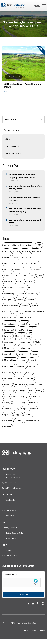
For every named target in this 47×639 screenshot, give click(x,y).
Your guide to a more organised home (25, 221)
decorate (29, 281)
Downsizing (9, 293)
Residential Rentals (9, 550)
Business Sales (8, 515)
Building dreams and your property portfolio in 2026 (22, 176)
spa (5, 396)
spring (14, 396)
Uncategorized (13, 153)
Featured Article (14, 146)
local (28, 336)
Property (33, 366)
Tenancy (7, 408)
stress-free (35, 396)
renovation (9, 378)
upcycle (7, 414)
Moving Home (10, 360)
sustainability (19, 402)
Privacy (33, 630)
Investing (33, 323)
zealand (7, 426)
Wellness (8, 420)
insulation (24, 317)
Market (38, 342)
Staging (24, 396)
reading (7, 372)
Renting (7, 384)
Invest (22, 323)
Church (7, 275)
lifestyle (18, 336)
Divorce (21, 287)
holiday (7, 311)
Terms (26, 630)
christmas (35, 269)
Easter (21, 293)
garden (25, 305)
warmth (28, 414)
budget (34, 263)
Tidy (17, 408)
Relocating (19, 372)
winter (18, 420)
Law (31, 329)
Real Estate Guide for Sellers (13, 533)
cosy (17, 275)
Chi (25, 269)
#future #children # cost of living (18, 245)
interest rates (10, 323)
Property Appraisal (9, 527)
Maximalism (9, 348)
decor (18, 281)
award (6, 257)
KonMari (21, 329)
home (17, 311)
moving (35, 354)
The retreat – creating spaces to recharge (25, 198)
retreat (32, 384)
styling (7, 402)
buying (7, 269)
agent (15, 251)
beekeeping (9, 263)
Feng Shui (8, 299)
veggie (18, 414)
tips (24, 408)
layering (7, 336)
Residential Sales (9, 500)
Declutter (8, 281)
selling (39, 390)
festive (20, 299)
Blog (7, 138)
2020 (39, 245)
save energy (9, 390)
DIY (29, 287)
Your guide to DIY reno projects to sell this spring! (25, 210)
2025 (6, 251)
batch (15, 257)
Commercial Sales (9, 510)
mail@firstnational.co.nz (12, 488)
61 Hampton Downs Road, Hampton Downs (22, 85)
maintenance (10, 342)
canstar (17, 269)
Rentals (30, 378)
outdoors (21, 366)
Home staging (10, 317)
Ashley (25, 251)
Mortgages (23, 354)
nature (23, 360)
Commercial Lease (9, 555)
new (32, 360)
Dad (32, 275)
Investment (9, 329)
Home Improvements (33, 311)
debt (40, 275)
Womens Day (31, 420)
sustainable (34, 402)
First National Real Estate (26, 623)
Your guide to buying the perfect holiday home (25, 187)
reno (30, 372)
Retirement (20, 384)
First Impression (11, 305)
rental (20, 378)
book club (23, 263)
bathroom (26, 257)
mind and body (24, 348)
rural (40, 384)
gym (34, 305)
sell (30, 390)
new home (8, 366)
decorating (9, 287)
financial (30, 299)
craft (24, 275)
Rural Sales (6, 505)
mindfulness (9, 354)
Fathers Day (33, 293)
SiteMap (41, 630)
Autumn (35, 251)
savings (22, 390)
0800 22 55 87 (9, 482)
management (25, 342)
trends (33, 408)
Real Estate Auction (9, 538)
